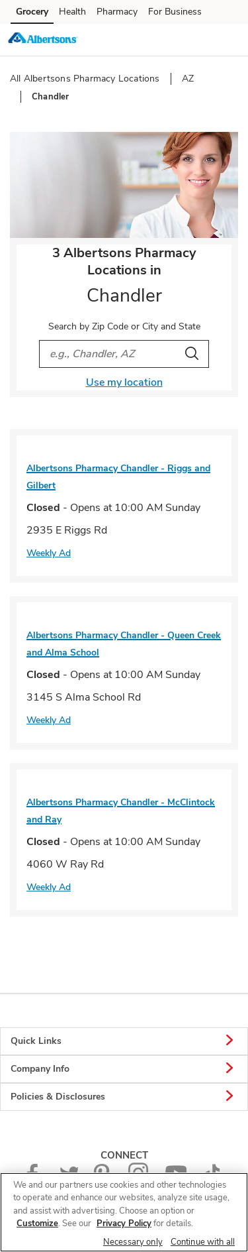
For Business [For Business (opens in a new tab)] (175, 11)
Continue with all (203, 1242)
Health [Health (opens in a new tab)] (72, 11)
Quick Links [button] (124, 1041)
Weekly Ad (48, 553)
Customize (37, 1223)
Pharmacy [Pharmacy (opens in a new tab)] (117, 11)
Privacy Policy (124, 1223)
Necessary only (133, 1242)
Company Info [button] (124, 1069)
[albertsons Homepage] (43, 39)
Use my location (124, 382)
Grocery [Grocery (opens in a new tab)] (32, 11)
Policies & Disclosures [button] (124, 1097)
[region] (124, 1212)
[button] (227, 39)
